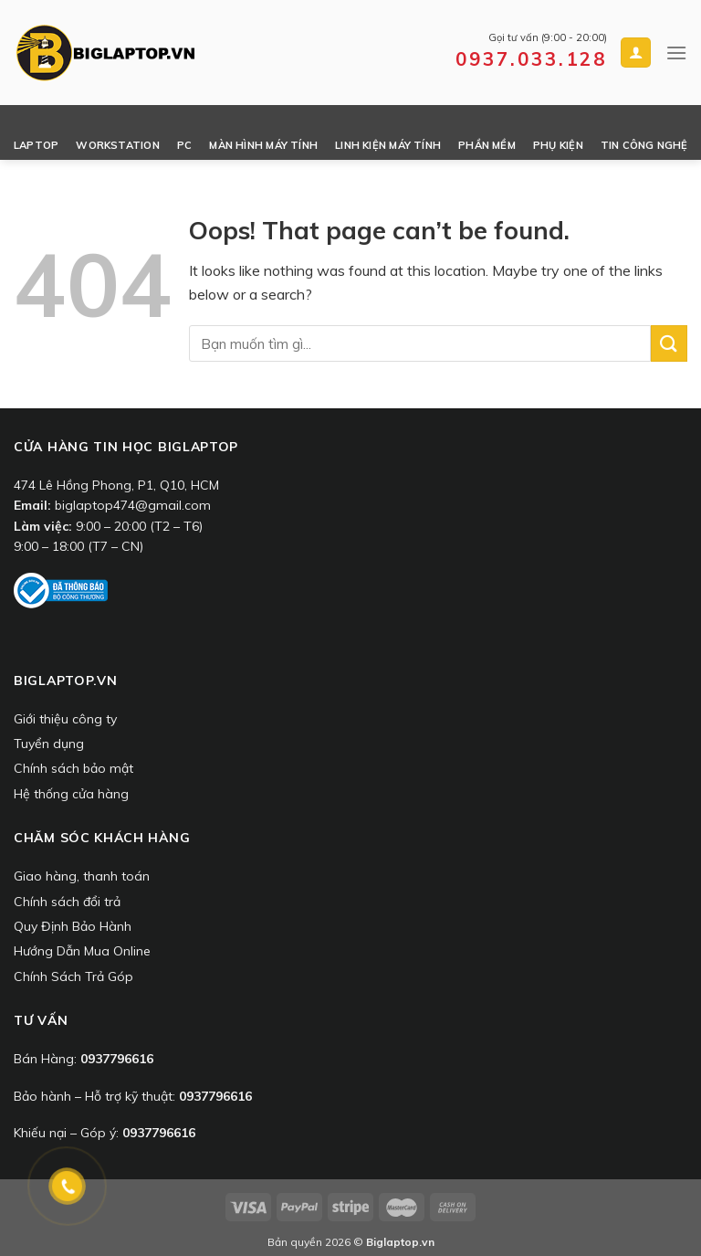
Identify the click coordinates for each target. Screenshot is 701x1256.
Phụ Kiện (558, 145)
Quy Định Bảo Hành (72, 926)
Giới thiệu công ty (65, 719)
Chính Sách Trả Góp (73, 976)
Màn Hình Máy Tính (263, 145)
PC (184, 145)
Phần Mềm (487, 145)
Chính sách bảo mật (73, 768)
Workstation (117, 145)
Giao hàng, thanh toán (82, 876)
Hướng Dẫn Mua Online (82, 951)
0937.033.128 (531, 58)
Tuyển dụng (49, 743)
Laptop (36, 145)
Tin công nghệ (644, 145)
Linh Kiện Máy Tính (388, 145)
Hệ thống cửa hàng (71, 794)
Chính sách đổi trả (67, 901)
